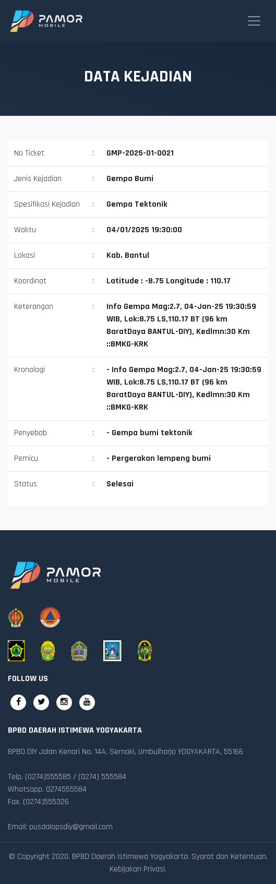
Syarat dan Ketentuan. (229, 856)
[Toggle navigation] (254, 21)
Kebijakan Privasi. (138, 869)
